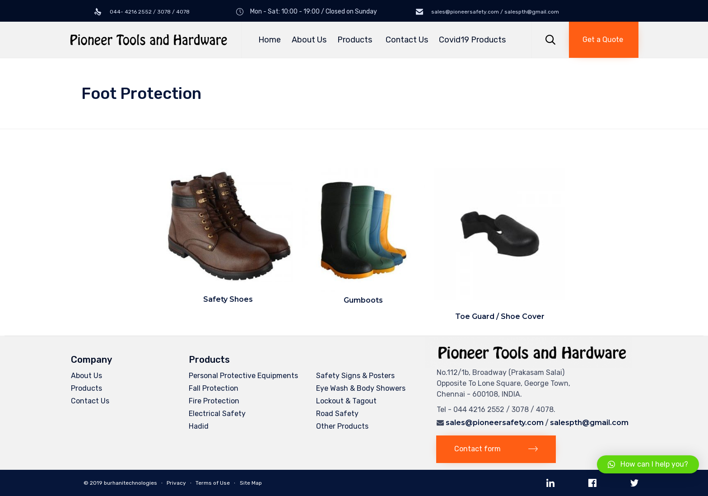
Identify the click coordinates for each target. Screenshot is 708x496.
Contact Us (407, 40)
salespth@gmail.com (589, 422)
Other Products (342, 426)
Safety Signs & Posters (355, 375)
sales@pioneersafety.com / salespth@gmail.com (494, 12)
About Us (309, 40)
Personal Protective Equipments (243, 375)
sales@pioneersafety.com (494, 422)
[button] (603, 40)
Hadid (199, 426)
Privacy (176, 483)
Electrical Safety (217, 413)
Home (269, 40)
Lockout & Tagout (346, 401)
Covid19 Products (472, 40)
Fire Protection (214, 401)
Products (356, 40)
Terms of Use (213, 483)
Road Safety (337, 413)
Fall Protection (213, 388)
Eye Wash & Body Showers (360, 388)
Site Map (251, 483)
